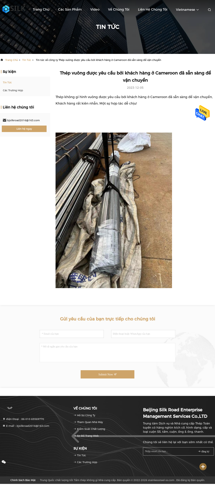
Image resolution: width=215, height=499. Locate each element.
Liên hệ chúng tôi (152, 9)
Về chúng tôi (118, 9)
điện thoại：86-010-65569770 (23, 419)
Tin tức (26, 60)
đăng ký (203, 451)
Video (94, 9)
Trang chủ (41, 9)
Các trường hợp (13, 90)
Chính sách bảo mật (23, 480)
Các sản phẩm (70, 9)
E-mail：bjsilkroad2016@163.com (26, 426)
